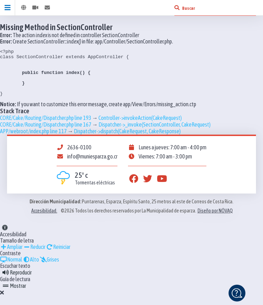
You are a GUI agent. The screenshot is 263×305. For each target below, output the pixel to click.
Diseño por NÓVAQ (215, 220)
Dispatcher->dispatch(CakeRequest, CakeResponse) (127, 140)
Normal (11, 269)
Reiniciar (58, 256)
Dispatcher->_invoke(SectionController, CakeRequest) (154, 134)
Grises (49, 269)
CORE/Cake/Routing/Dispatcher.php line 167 (45, 134)
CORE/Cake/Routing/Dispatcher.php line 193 (45, 127)
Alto (31, 269)
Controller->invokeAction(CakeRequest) (140, 127)
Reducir (34, 256)
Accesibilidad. (44, 220)
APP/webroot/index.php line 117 (33, 140)
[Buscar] (176, 8)
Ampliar (11, 256)
